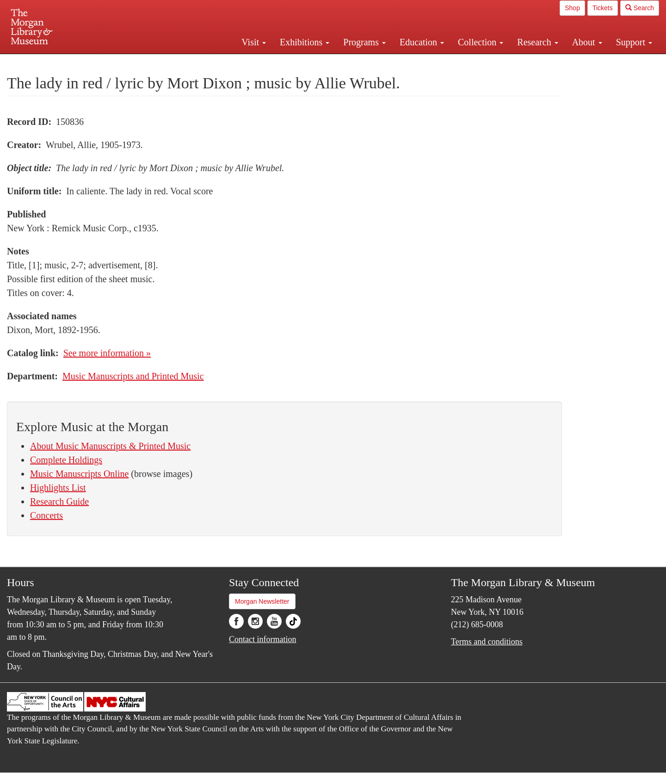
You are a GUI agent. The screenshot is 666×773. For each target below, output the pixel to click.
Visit (253, 42)
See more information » (107, 353)
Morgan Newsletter (262, 601)
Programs (364, 42)
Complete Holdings (66, 460)
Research (537, 42)
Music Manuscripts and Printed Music (133, 376)
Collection (480, 42)
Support (634, 42)
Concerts (46, 515)
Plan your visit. (223, 62)
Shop (572, 8)
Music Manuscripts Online (79, 474)
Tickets (602, 8)
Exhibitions (304, 42)
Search (639, 8)
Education (422, 42)
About (587, 42)
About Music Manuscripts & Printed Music (110, 446)
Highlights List (58, 487)
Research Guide (59, 501)
